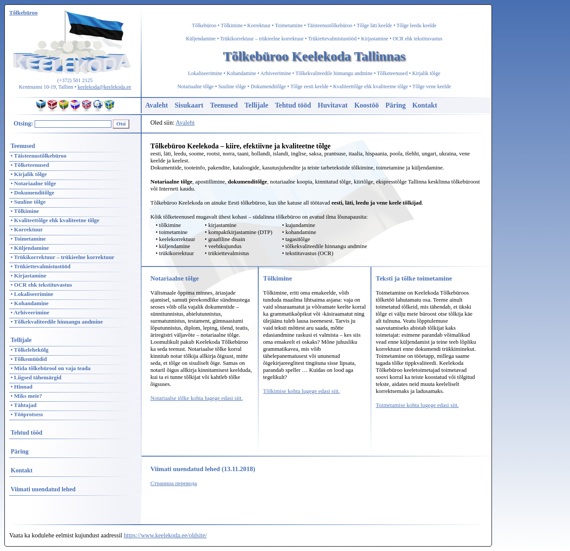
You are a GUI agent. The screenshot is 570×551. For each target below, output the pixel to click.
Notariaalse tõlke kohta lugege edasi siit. (196, 398)
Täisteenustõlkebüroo (329, 25)
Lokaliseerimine (205, 73)
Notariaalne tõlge (195, 86)
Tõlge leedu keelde (416, 25)
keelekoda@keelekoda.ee (104, 87)
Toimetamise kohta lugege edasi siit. (417, 405)
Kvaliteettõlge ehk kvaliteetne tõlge (370, 86)
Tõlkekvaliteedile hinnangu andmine (334, 73)
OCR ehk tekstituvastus (417, 39)
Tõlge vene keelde (432, 86)
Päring (395, 105)
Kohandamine (241, 73)
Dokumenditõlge (268, 86)
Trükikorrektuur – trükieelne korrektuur (262, 39)
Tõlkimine (232, 25)
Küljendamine (201, 39)
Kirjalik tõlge (426, 73)
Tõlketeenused (392, 73)
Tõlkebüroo (204, 25)
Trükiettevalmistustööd (332, 39)
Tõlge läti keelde (374, 25)
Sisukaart (189, 105)
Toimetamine (289, 25)
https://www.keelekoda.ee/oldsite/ (165, 535)
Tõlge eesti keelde (309, 86)
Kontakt (424, 105)
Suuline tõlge (232, 86)
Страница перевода (173, 483)
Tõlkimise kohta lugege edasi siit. (301, 391)
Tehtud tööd (293, 105)
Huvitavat (332, 105)
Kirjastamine (374, 39)
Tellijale (256, 105)
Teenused (224, 105)
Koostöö (366, 105)
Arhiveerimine (275, 73)
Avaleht (156, 105)
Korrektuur (259, 25)
